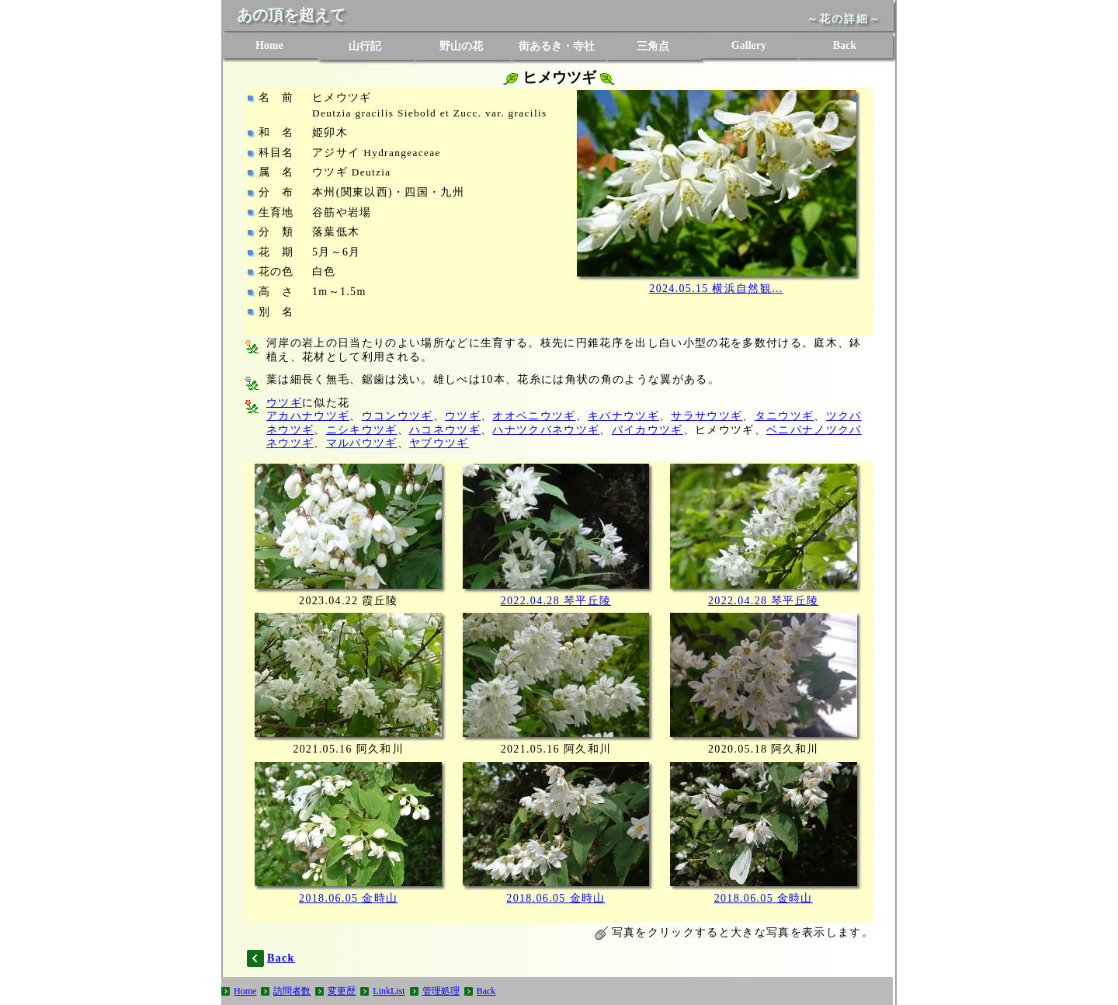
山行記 (365, 46)
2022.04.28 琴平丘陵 (556, 601)
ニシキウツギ (362, 430)
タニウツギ (784, 416)
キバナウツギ (623, 416)
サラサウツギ (706, 416)
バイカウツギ (647, 430)
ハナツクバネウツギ (545, 430)
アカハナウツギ (307, 416)
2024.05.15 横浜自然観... (716, 288)
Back (844, 45)
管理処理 (441, 991)
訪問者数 (292, 991)
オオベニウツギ (533, 416)
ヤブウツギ (439, 443)
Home (269, 45)
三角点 (653, 46)
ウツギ (284, 403)
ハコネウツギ (445, 430)
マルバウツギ (362, 443)
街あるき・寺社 (557, 46)
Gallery (748, 45)
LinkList (388, 991)
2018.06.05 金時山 (348, 898)
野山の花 (461, 46)
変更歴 (342, 991)
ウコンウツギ (397, 416)
